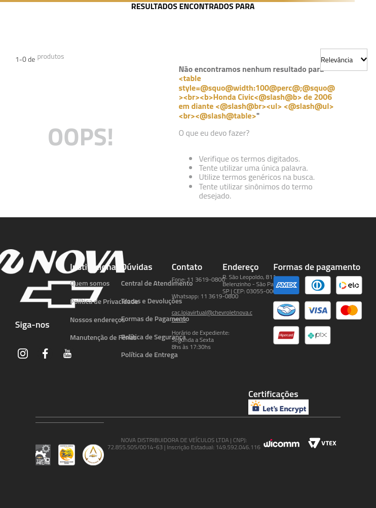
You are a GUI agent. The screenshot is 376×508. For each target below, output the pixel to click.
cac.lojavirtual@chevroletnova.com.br (212, 316)
